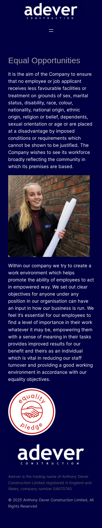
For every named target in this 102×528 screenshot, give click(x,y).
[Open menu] (51, 30)
